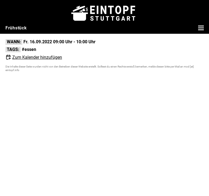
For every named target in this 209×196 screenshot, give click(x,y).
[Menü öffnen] (200, 27)
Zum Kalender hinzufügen (37, 57)
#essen (29, 49)
